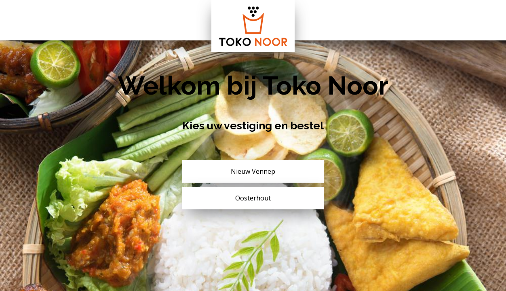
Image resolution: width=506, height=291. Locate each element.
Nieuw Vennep (253, 171)
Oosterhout (253, 198)
